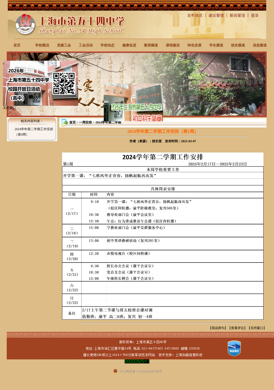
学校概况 (42, 45)
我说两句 (218, 328)
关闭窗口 (256, 328)
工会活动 (86, 45)
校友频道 (238, 45)
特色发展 (194, 45)
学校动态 (107, 45)
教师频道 (151, 45)
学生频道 (216, 45)
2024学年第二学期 (108, 122)
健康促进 (129, 45)
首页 (16, 45)
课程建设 (173, 45)
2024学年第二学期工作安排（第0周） (34, 131)
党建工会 (64, 45)
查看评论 (237, 328)
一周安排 (85, 122)
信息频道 (260, 45)
